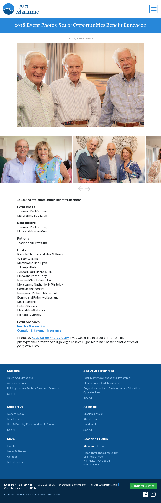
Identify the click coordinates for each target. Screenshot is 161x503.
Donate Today (15, 414)
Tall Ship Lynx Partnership (103, 484)
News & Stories (16, 451)
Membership (15, 419)
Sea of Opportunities (98, 370)
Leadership (90, 424)
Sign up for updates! (143, 485)
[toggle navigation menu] (153, 9)
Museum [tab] (88, 446)
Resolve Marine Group (32, 326)
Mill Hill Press (15, 462)
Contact (12, 456)
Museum (13, 370)
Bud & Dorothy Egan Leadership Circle (30, 424)
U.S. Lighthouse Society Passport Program (33, 388)
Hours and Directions (20, 377)
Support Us (15, 407)
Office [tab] (101, 446)
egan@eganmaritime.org (72, 484)
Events (89, 38)
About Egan (90, 419)
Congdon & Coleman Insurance (39, 330)
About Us (90, 407)
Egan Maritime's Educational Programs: (107, 377)
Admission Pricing (18, 383)
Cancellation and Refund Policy (21, 488)
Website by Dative (50, 494)
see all (11, 393)
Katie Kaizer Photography (50, 337)
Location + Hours (95, 439)
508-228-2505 (46, 484)
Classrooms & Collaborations (101, 383)
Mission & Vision (93, 414)
